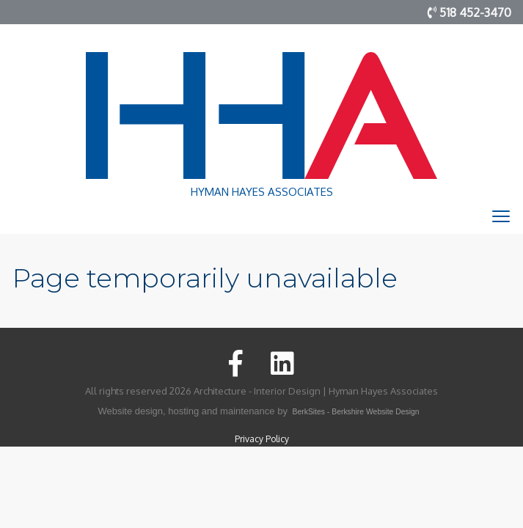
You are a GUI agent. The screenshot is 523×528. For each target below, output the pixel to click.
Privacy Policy (262, 438)
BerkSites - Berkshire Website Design (356, 412)
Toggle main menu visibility (502, 220)
